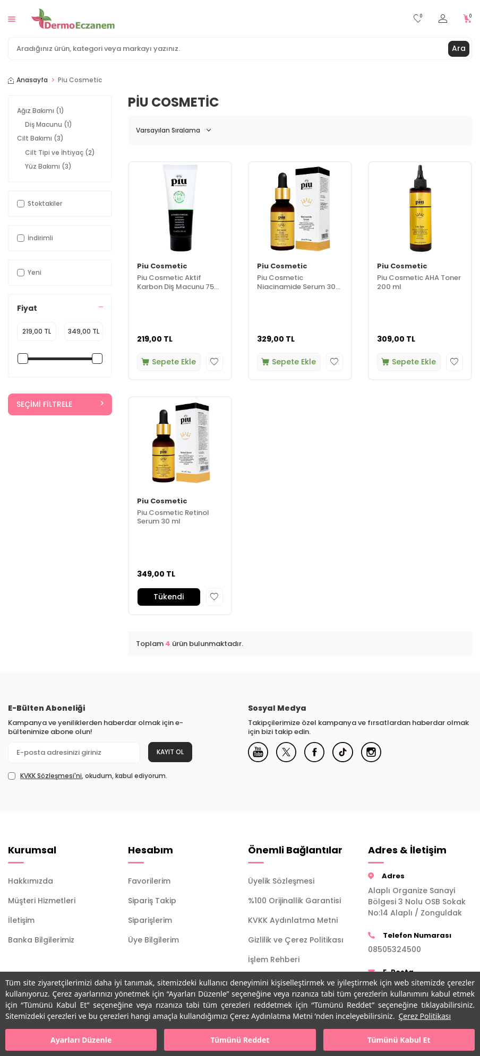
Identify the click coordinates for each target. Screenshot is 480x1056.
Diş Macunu (48, 124)
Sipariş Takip (152, 900)
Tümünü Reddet (240, 1040)
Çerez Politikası (424, 1016)
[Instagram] (375, 752)
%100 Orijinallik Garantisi (294, 900)
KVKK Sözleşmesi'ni (51, 775)
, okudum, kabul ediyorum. (87, 776)
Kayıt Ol (170, 751)
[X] (287, 752)
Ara (459, 48)
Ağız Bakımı (40, 110)
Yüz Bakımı (48, 166)
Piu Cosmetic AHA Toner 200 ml (419, 283)
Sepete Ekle (168, 361)
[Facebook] (317, 752)
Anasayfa (28, 80)
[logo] (73, 18)
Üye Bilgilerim (153, 940)
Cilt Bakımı (40, 138)
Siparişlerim (150, 920)
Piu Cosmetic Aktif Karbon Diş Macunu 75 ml (175, 283)
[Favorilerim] (418, 18)
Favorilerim (149, 881)
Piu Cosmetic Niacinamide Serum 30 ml (296, 283)
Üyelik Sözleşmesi (281, 881)
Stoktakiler (39, 203)
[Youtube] (258, 752)
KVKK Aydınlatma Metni (293, 920)
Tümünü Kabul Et (398, 1040)
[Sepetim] (467, 18)
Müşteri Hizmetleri (41, 900)
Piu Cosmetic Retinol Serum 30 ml (173, 518)
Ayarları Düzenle (81, 1040)
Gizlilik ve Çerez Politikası (296, 940)
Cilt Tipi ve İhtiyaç (60, 152)
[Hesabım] (443, 18)
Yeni (29, 272)
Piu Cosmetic (162, 266)
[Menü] (11, 18)
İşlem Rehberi (273, 959)
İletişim (21, 920)
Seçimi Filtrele (60, 404)
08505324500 (394, 949)
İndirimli (35, 237)
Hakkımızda (30, 881)
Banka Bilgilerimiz (41, 940)
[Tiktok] (346, 752)
